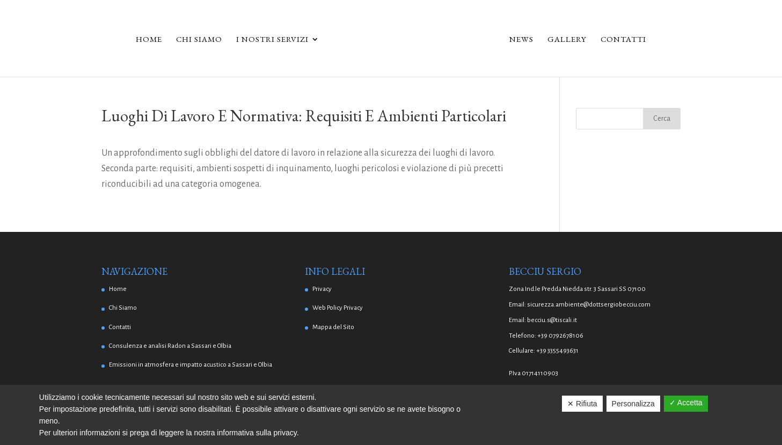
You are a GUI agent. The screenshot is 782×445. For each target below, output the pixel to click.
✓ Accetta (686, 402)
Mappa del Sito (333, 327)
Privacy (322, 289)
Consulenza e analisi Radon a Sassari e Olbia (170, 345)
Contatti (623, 39)
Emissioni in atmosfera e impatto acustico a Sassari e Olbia (190, 364)
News (521, 39)
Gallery (567, 39)
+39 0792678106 (560, 335)
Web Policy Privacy (337, 307)
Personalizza (633, 403)
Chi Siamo (199, 39)
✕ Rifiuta (582, 403)
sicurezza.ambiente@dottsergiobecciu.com (589, 304)
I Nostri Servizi (272, 39)
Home (149, 39)
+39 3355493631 (557, 350)
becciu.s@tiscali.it (552, 320)
